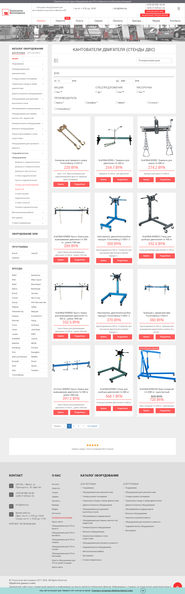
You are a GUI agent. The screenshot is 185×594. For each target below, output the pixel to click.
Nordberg (16, 347)
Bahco (59, 102)
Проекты (118, 20)
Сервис (99, 20)
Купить (61, 184)
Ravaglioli (35, 352)
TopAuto (34, 370)
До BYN (127, 81)
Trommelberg (62, 109)
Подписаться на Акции (62, 517)
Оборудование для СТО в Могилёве (63, 554)
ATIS (14, 280)
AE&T (14, 275)
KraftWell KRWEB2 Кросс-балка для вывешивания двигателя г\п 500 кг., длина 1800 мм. (71, 316)
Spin (14, 370)
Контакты (175, 20)
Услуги (79, 20)
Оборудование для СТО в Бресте (63, 527)
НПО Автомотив (38, 302)
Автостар (35, 298)
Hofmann (35, 325)
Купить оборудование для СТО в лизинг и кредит (63, 561)
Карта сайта (57, 522)
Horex (14, 329)
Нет (58, 92)
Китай (14, 302)
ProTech (153, 102)
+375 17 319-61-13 (155, 8)
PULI (14, 352)
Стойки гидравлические (25, 175)
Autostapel (36, 284)
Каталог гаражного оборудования (41, 38)
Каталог (41, 20)
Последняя (92, 426)
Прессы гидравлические (26, 180)
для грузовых (33, 53)
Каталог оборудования (27, 48)
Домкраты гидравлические (27, 162)
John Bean (35, 329)
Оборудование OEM (25, 233)
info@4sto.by (120, 8)
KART (33, 334)
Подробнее (79, 184)
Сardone (15, 258)
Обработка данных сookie (22, 583)
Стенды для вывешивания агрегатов (27, 187)
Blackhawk (35, 289)
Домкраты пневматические (27, 166)
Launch (34, 338)
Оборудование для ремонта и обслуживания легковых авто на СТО (97, 38)
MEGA (120, 102)
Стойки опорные (22, 202)
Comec (15, 298)
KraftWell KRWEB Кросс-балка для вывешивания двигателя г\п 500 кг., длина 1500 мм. (71, 239)
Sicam (33, 361)
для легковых (18, 53)
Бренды (136, 20)
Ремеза (15, 307)
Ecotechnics (36, 316)
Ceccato (34, 293)
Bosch (14, 253)
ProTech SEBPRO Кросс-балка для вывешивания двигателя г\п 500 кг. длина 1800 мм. (71, 392)
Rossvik (15, 361)
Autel (14, 284)
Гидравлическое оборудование (152, 38)
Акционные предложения (155, 15)
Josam (15, 334)
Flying (33, 320)
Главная (15, 38)
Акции (15, 58)
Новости (60, 20)
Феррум (34, 311)
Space (34, 366)
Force (14, 325)
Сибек (33, 307)
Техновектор (18, 311)
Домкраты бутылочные (25, 171)
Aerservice (35, 275)
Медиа (156, 20)
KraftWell (91, 102)
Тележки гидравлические (26, 207)
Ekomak (15, 320)
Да (98, 92)
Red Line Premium (19, 357)
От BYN (65, 81)
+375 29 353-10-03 (155, 4)
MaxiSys (15, 343)
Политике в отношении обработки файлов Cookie (112, 591)
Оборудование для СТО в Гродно (63, 547)
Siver (14, 366)
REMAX (34, 357)
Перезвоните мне (154, 11)
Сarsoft (34, 253)
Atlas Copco (36, 280)
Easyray (15, 316)
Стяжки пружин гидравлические (22, 195)
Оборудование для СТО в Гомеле (63, 540)
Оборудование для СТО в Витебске (63, 534)
